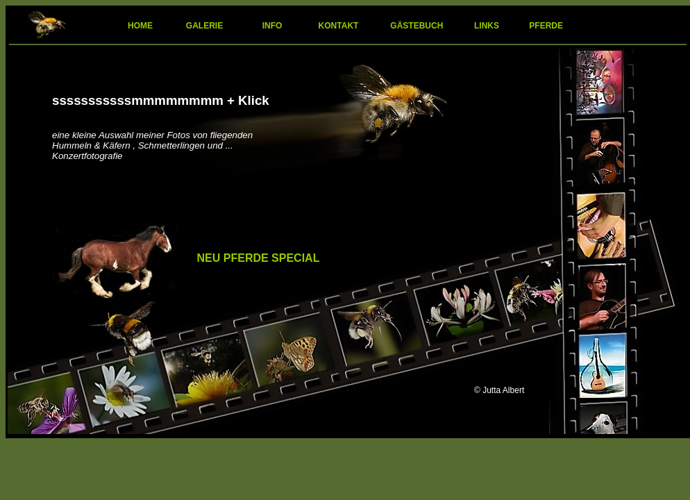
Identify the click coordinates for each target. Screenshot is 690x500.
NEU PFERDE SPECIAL (258, 258)
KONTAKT (340, 26)
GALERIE (204, 26)
